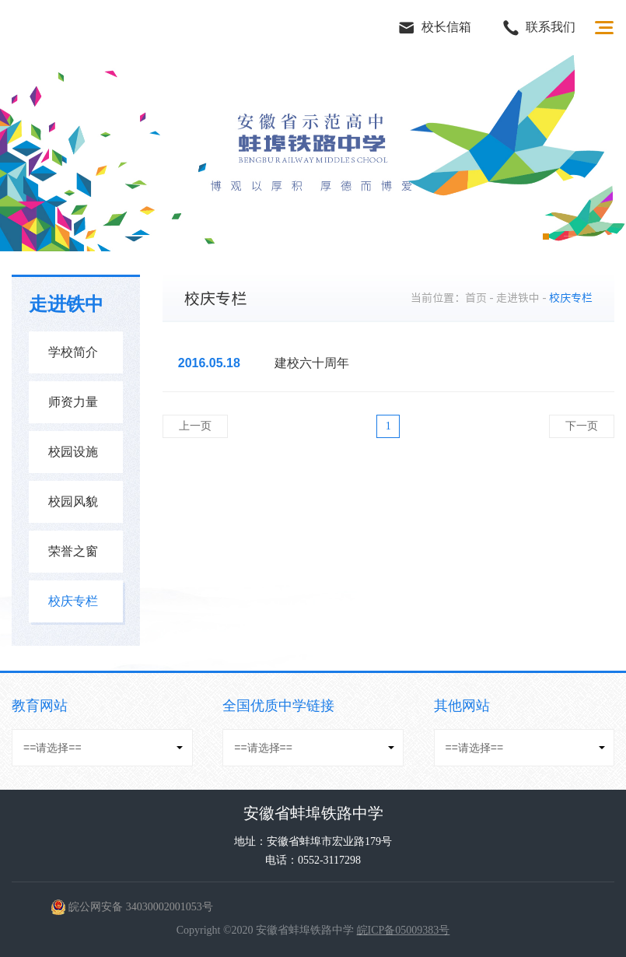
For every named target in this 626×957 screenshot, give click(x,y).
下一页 (581, 426)
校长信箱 (434, 28)
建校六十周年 (312, 363)
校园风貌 (82, 506)
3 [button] (524, 236)
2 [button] (502, 236)
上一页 (195, 426)
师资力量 (82, 407)
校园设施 (82, 456)
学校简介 (82, 357)
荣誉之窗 (82, 556)
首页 (476, 298)
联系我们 (538, 28)
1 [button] (480, 236)
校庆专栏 (82, 606)
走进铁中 (518, 298)
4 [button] (546, 236)
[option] (313, 153)
